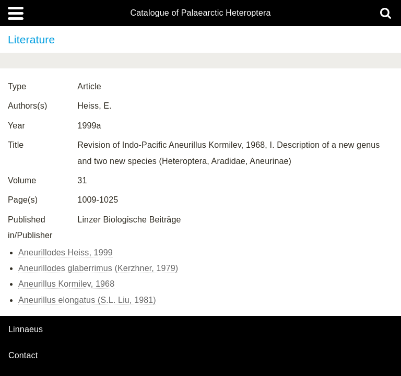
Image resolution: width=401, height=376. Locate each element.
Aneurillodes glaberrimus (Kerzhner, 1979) (98, 268)
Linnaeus (25, 329)
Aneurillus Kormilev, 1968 (66, 283)
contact (23, 355)
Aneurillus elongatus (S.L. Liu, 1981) (87, 300)
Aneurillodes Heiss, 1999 (65, 252)
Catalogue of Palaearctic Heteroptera (200, 13)
